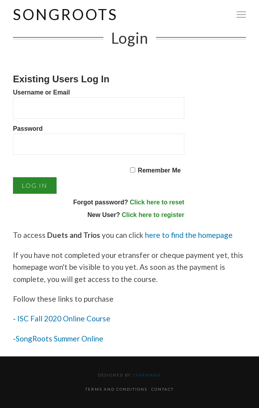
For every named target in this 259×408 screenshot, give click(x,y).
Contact (162, 389)
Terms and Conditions (116, 389)
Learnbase (147, 375)
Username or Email (41, 92)
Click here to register (153, 214)
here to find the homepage (189, 234)
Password (28, 128)
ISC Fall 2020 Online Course (64, 318)
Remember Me (159, 170)
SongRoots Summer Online (59, 338)
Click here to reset (157, 202)
